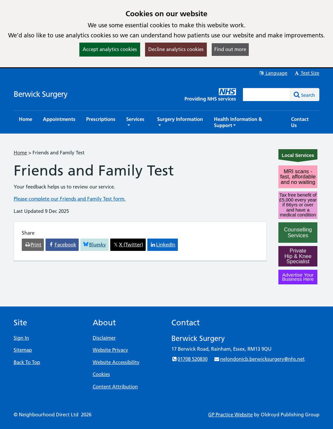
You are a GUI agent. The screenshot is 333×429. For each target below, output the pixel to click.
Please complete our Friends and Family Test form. (70, 199)
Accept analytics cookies (110, 49)
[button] (136, 122)
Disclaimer (104, 338)
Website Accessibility (116, 362)
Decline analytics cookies (176, 49)
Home (20, 153)
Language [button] (273, 73)
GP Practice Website (230, 414)
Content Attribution (115, 387)
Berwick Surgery (40, 94)
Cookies (101, 374)
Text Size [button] (306, 73)
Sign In (21, 338)
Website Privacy (110, 350)
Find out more (230, 49)
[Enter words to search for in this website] (266, 94)
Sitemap (23, 350)
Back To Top (27, 362)
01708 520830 (189, 359)
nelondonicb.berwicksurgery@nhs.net (259, 359)
